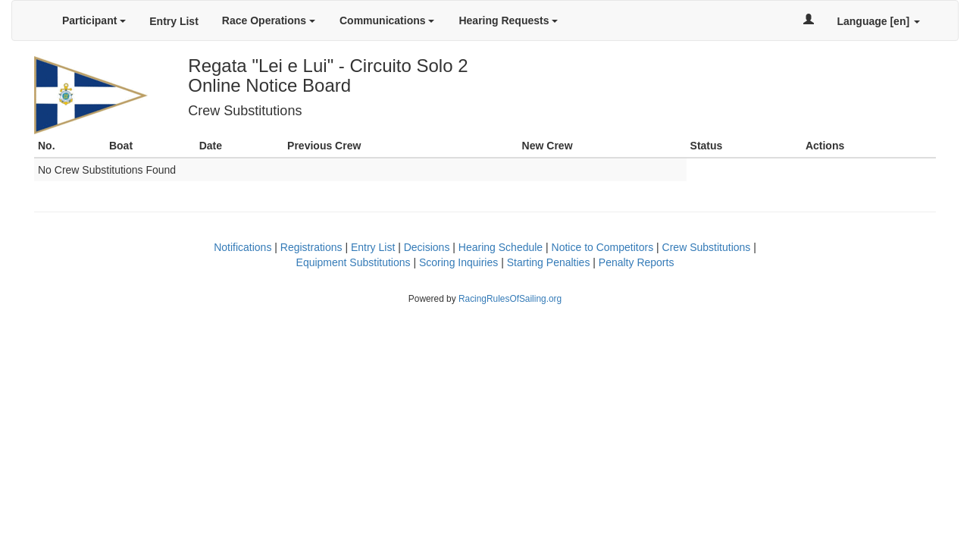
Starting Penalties (548, 262)
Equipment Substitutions (353, 262)
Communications (387, 20)
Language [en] (878, 21)
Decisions (427, 247)
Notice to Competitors (603, 247)
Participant (94, 20)
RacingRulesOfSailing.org (510, 298)
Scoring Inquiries (458, 262)
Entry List (174, 21)
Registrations (311, 247)
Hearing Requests (508, 20)
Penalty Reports (636, 262)
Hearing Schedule (500, 247)
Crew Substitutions (706, 247)
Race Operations (268, 20)
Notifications (242, 247)
